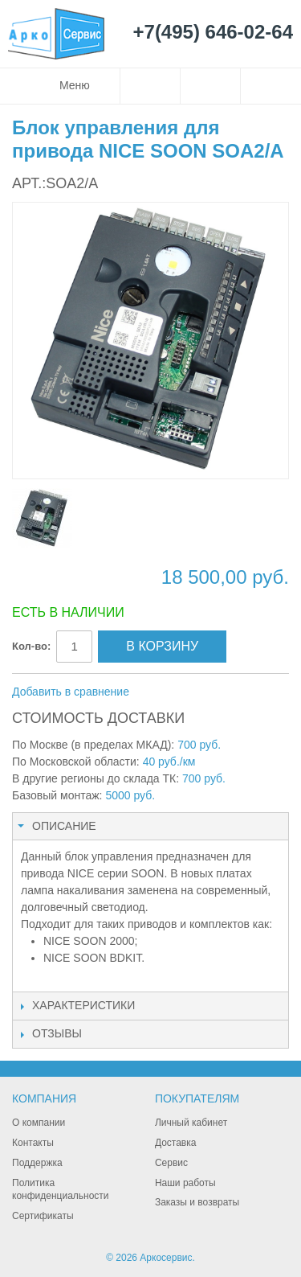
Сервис (171, 1162)
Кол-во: (31, 646)
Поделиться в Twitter (227, 692)
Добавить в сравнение (70, 691)
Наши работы (185, 1183)
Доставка (176, 1142)
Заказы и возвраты (197, 1202)
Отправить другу (163, 692)
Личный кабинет (191, 1122)
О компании (38, 1122)
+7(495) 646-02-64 (213, 33)
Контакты (33, 1142)
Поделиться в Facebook (195, 692)
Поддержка (37, 1162)
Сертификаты (43, 1216)
